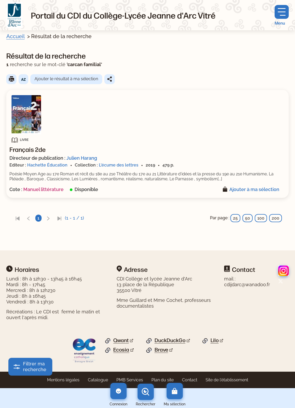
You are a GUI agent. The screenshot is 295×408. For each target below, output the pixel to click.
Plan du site (162, 379)
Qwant (121, 340)
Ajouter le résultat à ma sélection (66, 78)
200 (275, 218)
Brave (161, 350)
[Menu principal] (282, 15)
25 (235, 218)
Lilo (215, 340)
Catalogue (98, 379)
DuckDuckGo (170, 340)
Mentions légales (63, 379)
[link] (17, 218)
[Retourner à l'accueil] (14, 15)
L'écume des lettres (118, 165)
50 (247, 218)
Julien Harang (81, 158)
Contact (189, 379)
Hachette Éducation (47, 165)
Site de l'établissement (227, 379)
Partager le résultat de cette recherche (109, 79)
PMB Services (129, 379)
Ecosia (121, 350)
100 (260, 218)
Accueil (15, 36)
